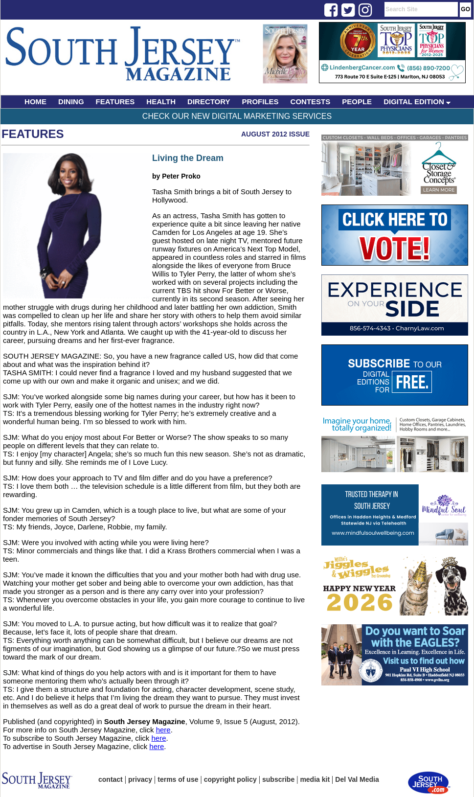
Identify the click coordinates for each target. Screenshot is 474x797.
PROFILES (260, 101)
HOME (35, 101)
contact (110, 779)
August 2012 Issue (275, 134)
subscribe (278, 779)
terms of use (178, 779)
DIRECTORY (208, 101)
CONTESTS (311, 101)
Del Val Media (357, 779)
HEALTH (161, 101)
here (163, 730)
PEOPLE (357, 101)
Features (32, 133)
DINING (71, 101)
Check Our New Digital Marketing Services (237, 116)
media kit (315, 779)
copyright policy (230, 779)
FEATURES (115, 101)
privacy (140, 779)
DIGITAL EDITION (417, 101)
